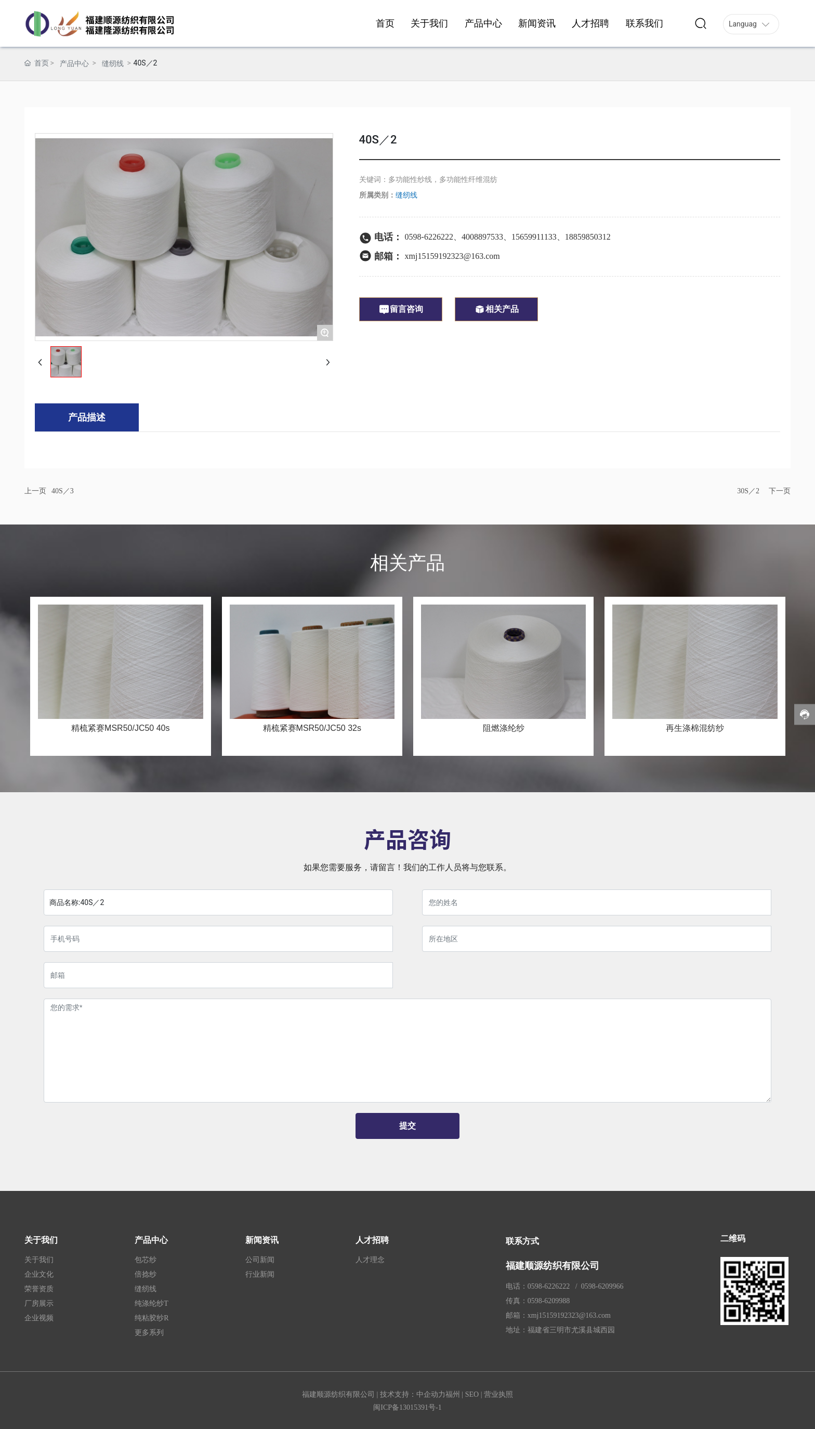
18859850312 (588, 236)
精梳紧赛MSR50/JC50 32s (312, 728)
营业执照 (498, 1394)
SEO (472, 1394)
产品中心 (74, 63)
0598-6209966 (602, 1286)
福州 (452, 1394)
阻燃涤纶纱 (503, 728)
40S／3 (62, 491)
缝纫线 (113, 63)
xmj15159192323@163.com (452, 256)
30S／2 (748, 491)
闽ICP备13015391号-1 (407, 1407)
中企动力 (430, 1394)
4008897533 (482, 236)
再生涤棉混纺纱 (695, 728)
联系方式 (522, 1241)
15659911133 (534, 236)
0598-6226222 (429, 236)
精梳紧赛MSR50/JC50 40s (120, 728)
